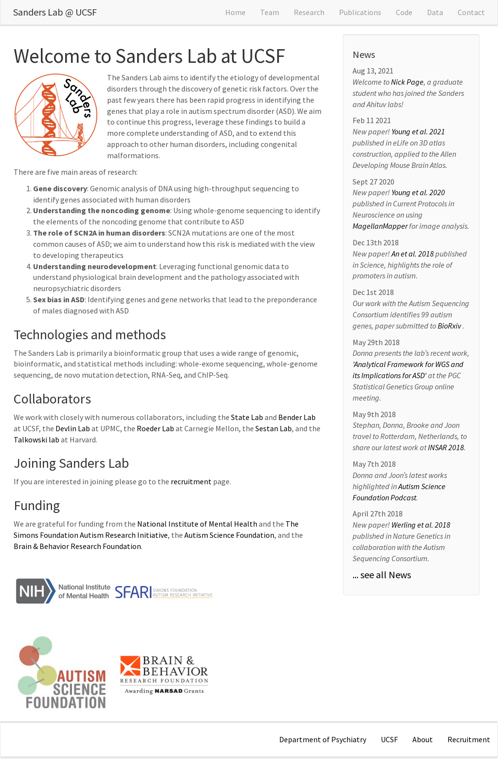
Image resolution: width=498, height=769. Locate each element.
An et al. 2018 (413, 253)
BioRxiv (450, 325)
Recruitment (468, 739)
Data (435, 12)
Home (235, 12)
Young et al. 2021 (418, 131)
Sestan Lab (273, 428)
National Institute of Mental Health (197, 524)
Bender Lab (297, 417)
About (422, 739)
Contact (471, 12)
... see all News (382, 574)
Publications (360, 12)
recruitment (191, 481)
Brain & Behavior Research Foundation (77, 546)
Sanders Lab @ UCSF (55, 12)
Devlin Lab (72, 428)
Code (404, 12)
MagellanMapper (380, 226)
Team (269, 12)
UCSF (389, 739)
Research (309, 12)
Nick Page (407, 82)
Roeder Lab (155, 428)
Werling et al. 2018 (420, 525)
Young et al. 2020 (418, 192)
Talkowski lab (36, 439)
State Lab (247, 417)
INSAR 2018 (446, 447)
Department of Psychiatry (322, 739)
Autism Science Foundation (229, 535)
